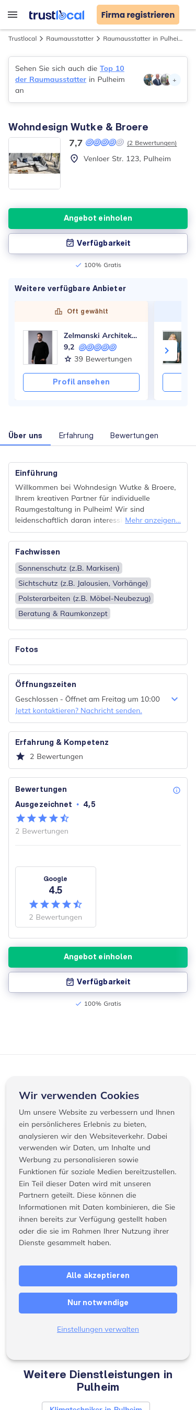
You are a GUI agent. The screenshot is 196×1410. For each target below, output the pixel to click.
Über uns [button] (25, 435)
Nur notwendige (98, 1302)
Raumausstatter (70, 38)
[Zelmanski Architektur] (40, 347)
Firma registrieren (138, 14)
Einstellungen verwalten (98, 1329)
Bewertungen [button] (134, 435)
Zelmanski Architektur (102, 335)
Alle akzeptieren (98, 1275)
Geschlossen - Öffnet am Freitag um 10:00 (98, 699)
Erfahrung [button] (76, 435)
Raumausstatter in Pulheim (143, 38)
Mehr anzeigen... (153, 520)
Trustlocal (22, 38)
